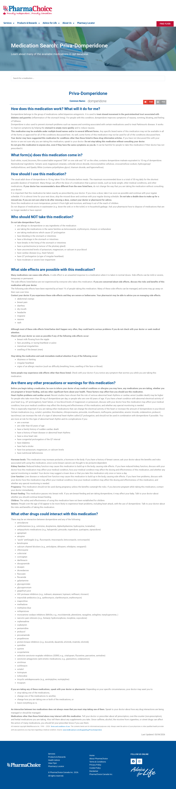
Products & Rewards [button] (28, 23)
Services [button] (8, 23)
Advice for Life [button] (51, 23)
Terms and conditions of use (61, 726)
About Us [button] (68, 23)
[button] (148, 102)
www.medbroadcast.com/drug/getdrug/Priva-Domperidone (84, 730)
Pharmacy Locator (86, 23)
